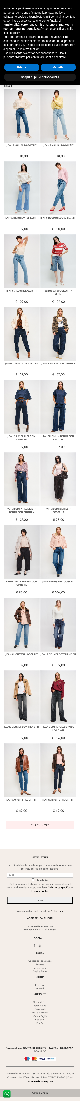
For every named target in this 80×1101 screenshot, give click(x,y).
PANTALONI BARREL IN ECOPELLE (59, 510)
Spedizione (40, 1005)
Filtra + (8, 86)
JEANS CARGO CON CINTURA (21, 363)
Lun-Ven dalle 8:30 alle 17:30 (40, 929)
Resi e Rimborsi (40, 1012)
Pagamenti (40, 1009)
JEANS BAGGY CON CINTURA (58, 363)
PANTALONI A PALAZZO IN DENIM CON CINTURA (21, 510)
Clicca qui (58, 911)
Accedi (40, 988)
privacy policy (41, 891)
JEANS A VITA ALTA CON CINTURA (21, 437)
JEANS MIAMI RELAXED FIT (21, 290)
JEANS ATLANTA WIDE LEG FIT (22, 217)
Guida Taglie (40, 1016)
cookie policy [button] (11, 32)
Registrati (40, 985)
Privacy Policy (40, 968)
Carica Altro (40, 825)
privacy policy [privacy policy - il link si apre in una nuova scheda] (54, 12)
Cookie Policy (40, 971)
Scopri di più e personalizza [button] (40, 77)
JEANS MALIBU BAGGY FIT (21, 145)
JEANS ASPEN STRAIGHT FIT (22, 799)
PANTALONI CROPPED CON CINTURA (21, 583)
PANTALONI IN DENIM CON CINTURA (58, 437)
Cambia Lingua (40, 1093)
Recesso (40, 964)
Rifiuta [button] (21, 67)
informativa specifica (59, 887)
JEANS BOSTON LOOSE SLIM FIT (58, 217)
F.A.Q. (40, 1023)
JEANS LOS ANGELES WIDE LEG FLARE (58, 728)
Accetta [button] (58, 67)
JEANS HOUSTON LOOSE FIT (58, 581)
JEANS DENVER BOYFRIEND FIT (58, 654)
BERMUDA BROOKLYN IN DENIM (59, 292)
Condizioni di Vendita (40, 961)
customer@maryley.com (40, 926)
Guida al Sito (40, 1002)
